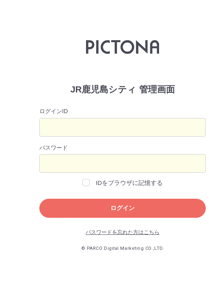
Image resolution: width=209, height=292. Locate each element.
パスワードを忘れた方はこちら (122, 232)
